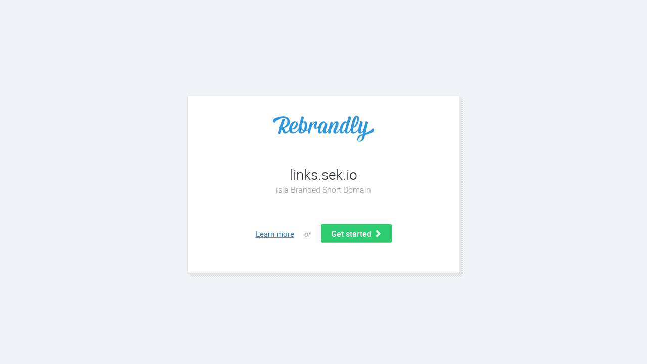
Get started (356, 233)
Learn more (275, 234)
